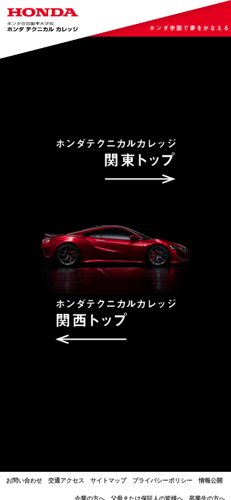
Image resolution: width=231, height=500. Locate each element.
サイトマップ (108, 480)
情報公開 (211, 480)
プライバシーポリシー (162, 480)
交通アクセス (66, 480)
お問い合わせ (24, 480)
